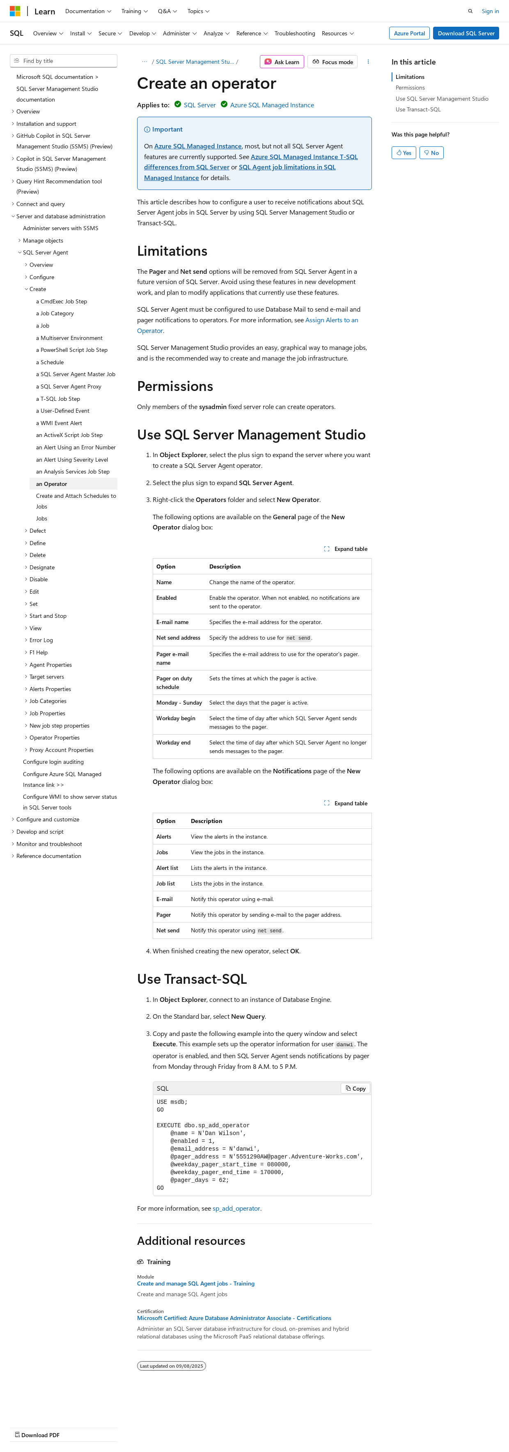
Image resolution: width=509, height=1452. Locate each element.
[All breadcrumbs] (144, 61)
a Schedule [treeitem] (50, 362)
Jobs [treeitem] (41, 518)
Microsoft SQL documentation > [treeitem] (57, 77)
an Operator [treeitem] (51, 484)
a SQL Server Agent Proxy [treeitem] (68, 386)
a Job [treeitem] (42, 325)
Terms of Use (220, 1427)
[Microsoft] (15, 11)
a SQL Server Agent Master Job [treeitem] (75, 374)
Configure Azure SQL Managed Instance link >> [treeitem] (62, 779)
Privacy (179, 1427)
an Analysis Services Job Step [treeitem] (73, 471)
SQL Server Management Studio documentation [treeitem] (57, 94)
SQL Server (200, 104)
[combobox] (63, 60)
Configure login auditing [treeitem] (53, 761)
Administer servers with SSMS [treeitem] (61, 228)
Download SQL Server (466, 33)
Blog (111, 1427)
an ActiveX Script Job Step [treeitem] (69, 435)
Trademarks (260, 1427)
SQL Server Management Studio (195, 61)
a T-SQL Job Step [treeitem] (58, 398)
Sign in (490, 11)
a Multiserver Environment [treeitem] (69, 338)
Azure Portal (409, 33)
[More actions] (368, 61)
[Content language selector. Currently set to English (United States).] (47, 1407)
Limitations (410, 77)
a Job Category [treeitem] (55, 313)
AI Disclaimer (26, 1427)
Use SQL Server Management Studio (442, 98)
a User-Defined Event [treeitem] (62, 410)
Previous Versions (74, 1427)
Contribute (146, 1427)
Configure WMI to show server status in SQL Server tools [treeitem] (70, 802)
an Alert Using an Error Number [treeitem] (76, 447)
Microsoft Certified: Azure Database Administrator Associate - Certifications (234, 1318)
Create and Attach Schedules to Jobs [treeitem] (76, 501)
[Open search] (470, 11)
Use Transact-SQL (418, 109)
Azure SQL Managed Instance (272, 104)
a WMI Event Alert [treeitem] (59, 423)
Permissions (410, 87)
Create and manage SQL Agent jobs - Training (195, 1283)
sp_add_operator (236, 1208)
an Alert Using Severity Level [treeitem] (72, 459)
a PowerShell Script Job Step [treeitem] (72, 350)
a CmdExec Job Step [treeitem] (61, 301)
